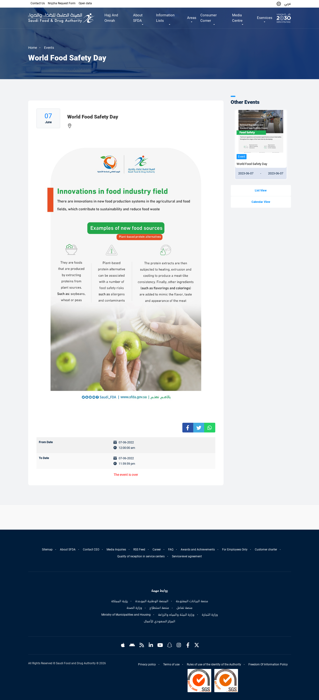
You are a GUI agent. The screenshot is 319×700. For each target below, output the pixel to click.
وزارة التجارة (210, 614)
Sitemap (47, 549)
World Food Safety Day (252, 164)
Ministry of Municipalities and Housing (126, 614)
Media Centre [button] (237, 18)
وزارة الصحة (134, 607)
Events (49, 48)
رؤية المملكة (119, 601)
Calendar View (261, 202)
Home (32, 48)
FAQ (170, 549)
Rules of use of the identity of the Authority (214, 664)
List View (261, 190)
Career (157, 549)
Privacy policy (147, 664)
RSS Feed (139, 549)
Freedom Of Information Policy (268, 664)
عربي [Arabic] (287, 3)
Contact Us (38, 3)
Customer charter (266, 549)
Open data (85, 3)
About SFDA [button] (138, 18)
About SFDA (68, 549)
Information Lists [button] (165, 18)
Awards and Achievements (198, 549)
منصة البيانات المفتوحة (192, 601)
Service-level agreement (187, 556)
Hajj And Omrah (111, 18)
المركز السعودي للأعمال (159, 621)
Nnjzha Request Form (62, 3)
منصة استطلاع (159, 607)
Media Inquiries (116, 549)
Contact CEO (91, 549)
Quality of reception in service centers (141, 556)
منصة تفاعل (184, 607)
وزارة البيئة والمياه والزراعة (176, 614)
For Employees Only (234, 549)
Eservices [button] (264, 18)
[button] (279, 3)
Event (241, 156)
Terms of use (171, 664)
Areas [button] (191, 18)
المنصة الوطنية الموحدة (151, 601)
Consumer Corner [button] (208, 18)
